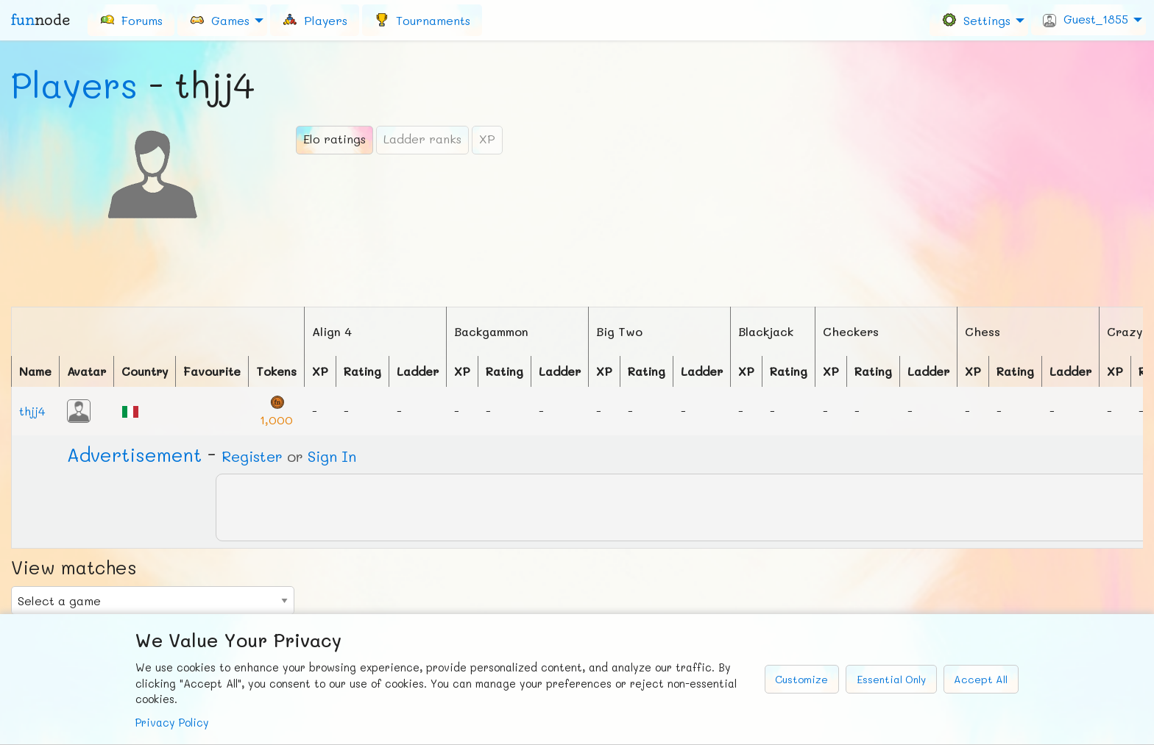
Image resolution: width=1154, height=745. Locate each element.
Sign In (332, 456)
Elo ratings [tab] (334, 138)
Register (252, 456)
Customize (801, 679)
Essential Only (891, 679)
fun (40, 20)
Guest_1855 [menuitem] (1085, 19)
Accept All (981, 679)
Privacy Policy (172, 723)
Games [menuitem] (219, 19)
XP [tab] (487, 138)
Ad (134, 454)
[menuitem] (131, 19)
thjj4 (32, 410)
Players (74, 84)
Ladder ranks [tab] (422, 138)
